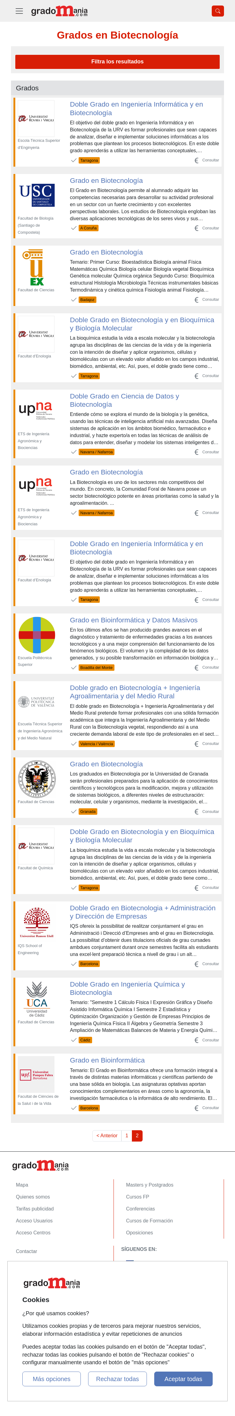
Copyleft (25, 1287)
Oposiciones (139, 1232)
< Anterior (107, 1135)
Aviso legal (27, 1275)
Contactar (26, 1251)
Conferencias (140, 1208)
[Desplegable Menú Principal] (19, 10)
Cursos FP (137, 1196)
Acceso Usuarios (34, 1220)
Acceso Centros (33, 1232)
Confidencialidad (34, 1263)
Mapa (22, 1185)
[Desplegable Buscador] (218, 11)
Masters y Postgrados (149, 1185)
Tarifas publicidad (35, 1208)
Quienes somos (33, 1196)
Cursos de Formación (149, 1220)
